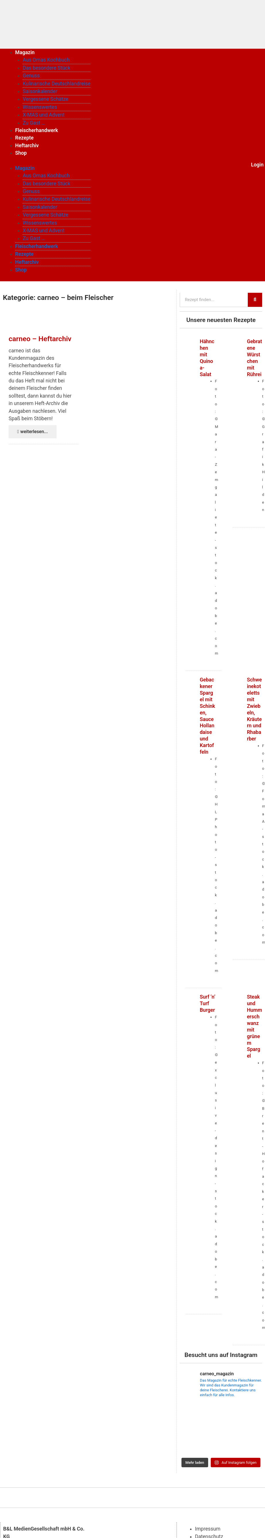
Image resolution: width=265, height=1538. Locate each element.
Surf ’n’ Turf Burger (207, 1003)
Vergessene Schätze (45, 99)
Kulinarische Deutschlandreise (56, 84)
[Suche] (255, 300)
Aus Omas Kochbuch (46, 60)
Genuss (31, 75)
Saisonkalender (40, 91)
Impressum (207, 1529)
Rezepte (24, 138)
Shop (21, 153)
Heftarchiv (27, 145)
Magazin (25, 52)
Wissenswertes (40, 107)
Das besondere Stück (46, 68)
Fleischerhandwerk (36, 130)
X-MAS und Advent (44, 115)
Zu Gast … (34, 123)
